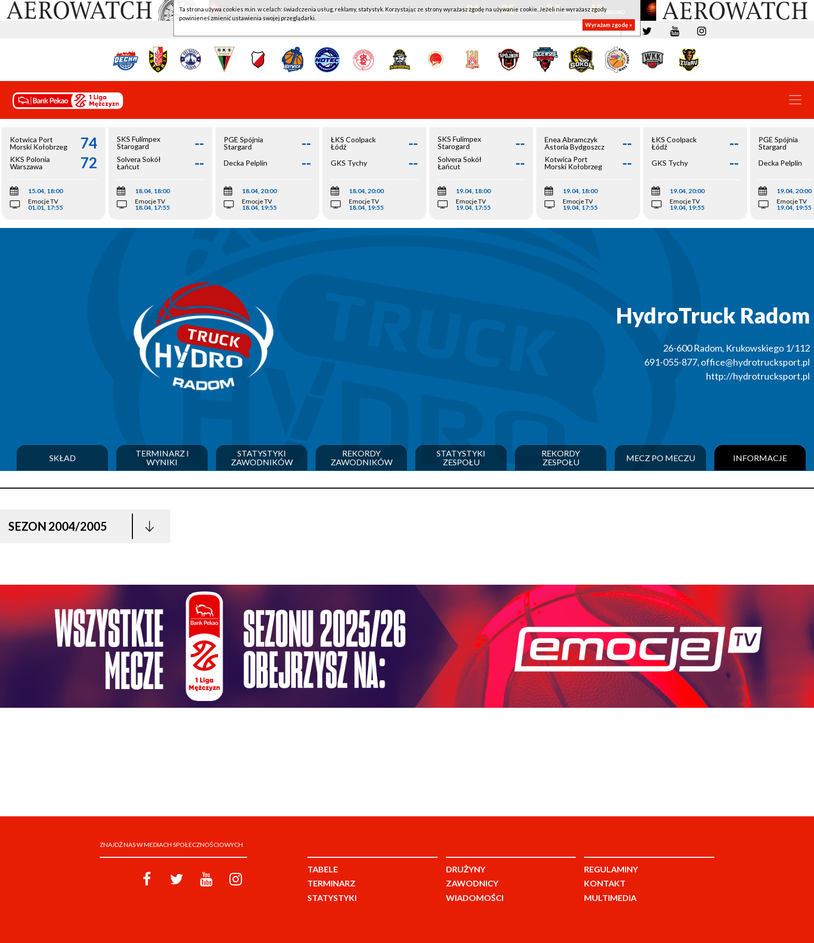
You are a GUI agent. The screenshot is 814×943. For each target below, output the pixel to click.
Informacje (760, 458)
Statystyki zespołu (461, 458)
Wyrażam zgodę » (608, 24)
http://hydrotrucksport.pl (758, 376)
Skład (62, 458)
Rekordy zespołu (560, 458)
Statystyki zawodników (262, 458)
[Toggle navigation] (795, 99)
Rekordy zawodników (361, 458)
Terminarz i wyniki (162, 458)
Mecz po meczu (660, 458)
